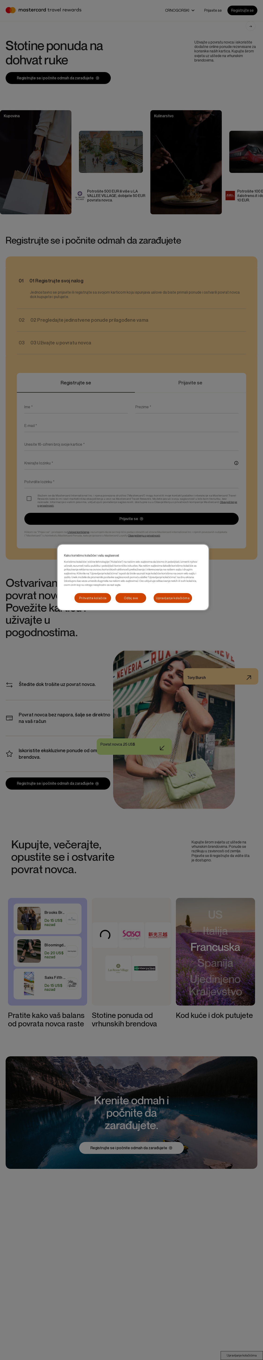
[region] (133, 577)
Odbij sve (131, 598)
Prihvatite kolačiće (93, 598)
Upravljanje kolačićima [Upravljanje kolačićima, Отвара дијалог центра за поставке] (172, 598)
